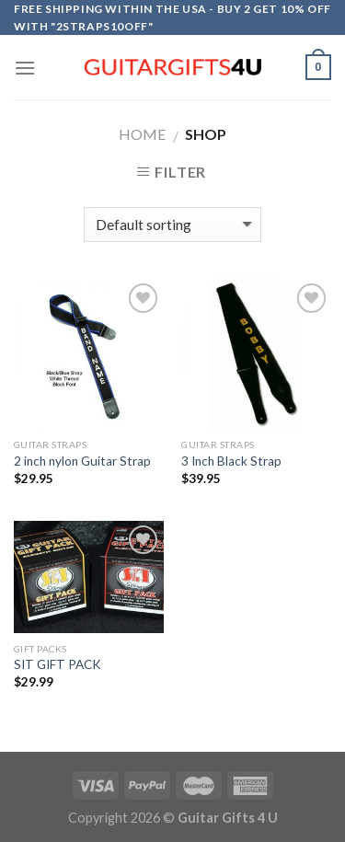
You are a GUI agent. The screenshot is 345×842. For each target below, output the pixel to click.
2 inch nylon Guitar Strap (82, 461)
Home (142, 134)
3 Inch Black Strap (231, 461)
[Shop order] (172, 225)
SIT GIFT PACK (57, 664)
